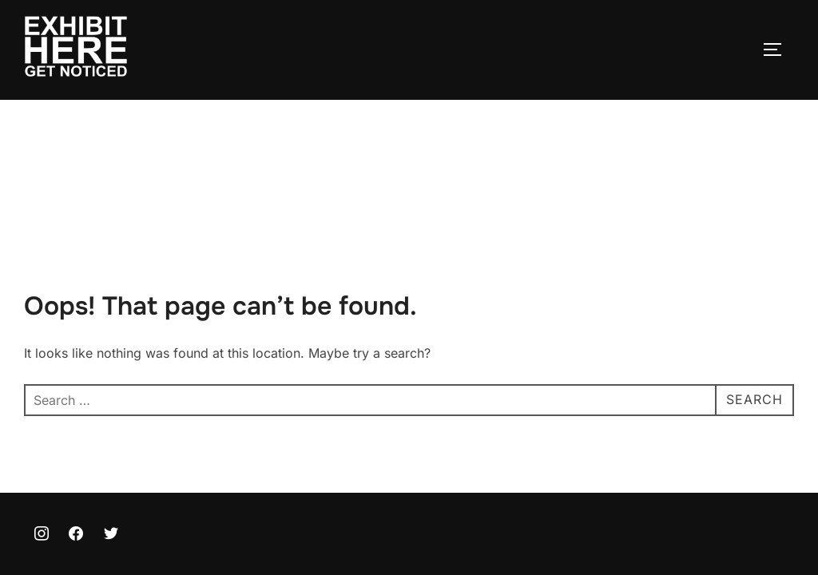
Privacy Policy (60, 514)
